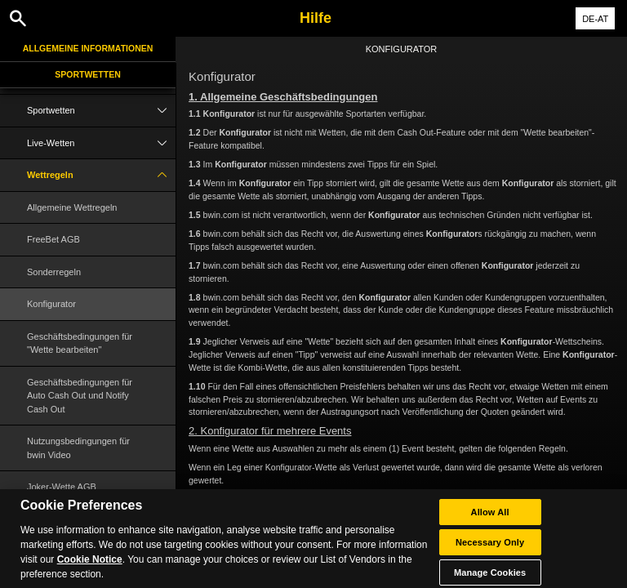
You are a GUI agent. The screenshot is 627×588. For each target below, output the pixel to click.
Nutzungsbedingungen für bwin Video (78, 448)
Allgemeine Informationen (88, 48)
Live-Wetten (101, 143)
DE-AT (595, 19)
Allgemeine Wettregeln (72, 207)
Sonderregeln (54, 272)
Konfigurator (51, 304)
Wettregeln (101, 175)
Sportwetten (88, 74)
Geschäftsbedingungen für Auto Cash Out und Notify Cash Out (79, 395)
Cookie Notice (89, 566)
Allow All (490, 519)
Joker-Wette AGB (61, 487)
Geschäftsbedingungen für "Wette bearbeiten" (79, 343)
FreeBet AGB (53, 239)
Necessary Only (490, 550)
